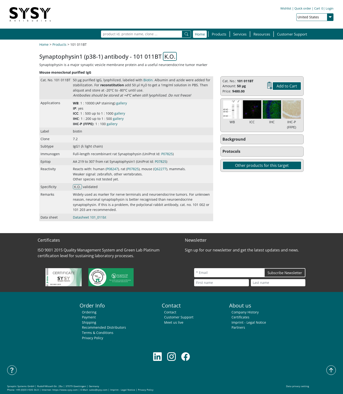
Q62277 (160, 169)
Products (59, 44)
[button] (219, 34)
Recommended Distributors (104, 327)
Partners (238, 327)
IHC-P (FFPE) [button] (83, 124)
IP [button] (74, 108)
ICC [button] (75, 113)
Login (329, 8)
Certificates (240, 317)
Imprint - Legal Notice (249, 322)
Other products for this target (262, 165)
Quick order (302, 8)
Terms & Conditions (97, 332)
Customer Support (292, 34)
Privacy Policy (92, 338)
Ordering (89, 312)
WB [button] (75, 103)
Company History (245, 312)
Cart (318, 8)
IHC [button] (76, 118)
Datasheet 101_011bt (89, 217)
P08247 (112, 169)
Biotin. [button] (148, 80)
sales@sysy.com (98, 389)
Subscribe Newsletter (284, 272)
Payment (89, 317)
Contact (170, 312)
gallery (121, 103)
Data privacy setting (297, 386)
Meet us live (173, 322)
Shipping (89, 322)
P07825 (167, 154)
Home (200, 34)
